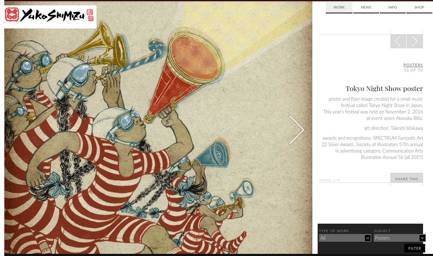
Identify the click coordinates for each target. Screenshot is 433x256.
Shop (419, 7)
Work (339, 7)
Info (392, 7)
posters (413, 65)
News (366, 7)
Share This (406, 179)
